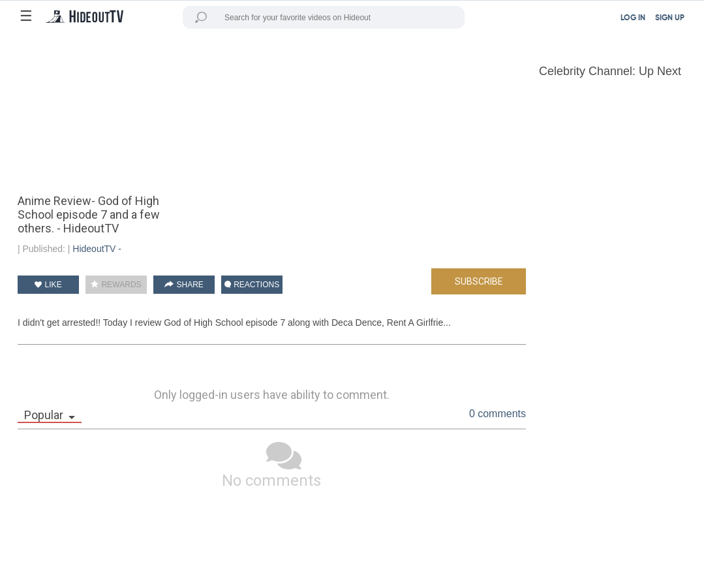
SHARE (184, 284)
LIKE (48, 284)
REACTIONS (251, 284)
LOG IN (632, 18)
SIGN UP (669, 18)
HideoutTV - (96, 249)
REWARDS (116, 284)
